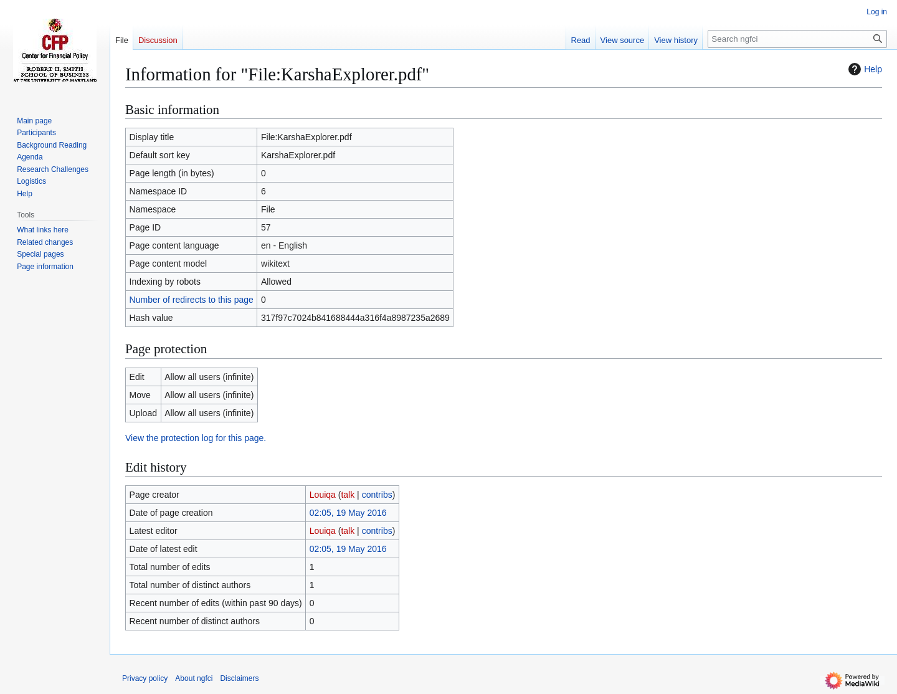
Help (863, 69)
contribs (377, 495)
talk (347, 495)
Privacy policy (145, 678)
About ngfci (193, 678)
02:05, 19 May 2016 (348, 513)
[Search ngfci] (797, 39)
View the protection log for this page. (195, 438)
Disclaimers (239, 678)
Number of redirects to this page (192, 300)
